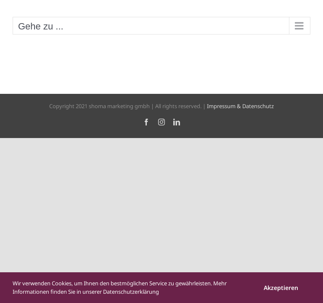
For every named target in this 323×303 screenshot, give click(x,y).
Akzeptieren (281, 288)
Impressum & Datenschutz (240, 106)
